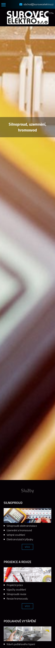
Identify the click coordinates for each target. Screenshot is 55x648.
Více (27, 546)
